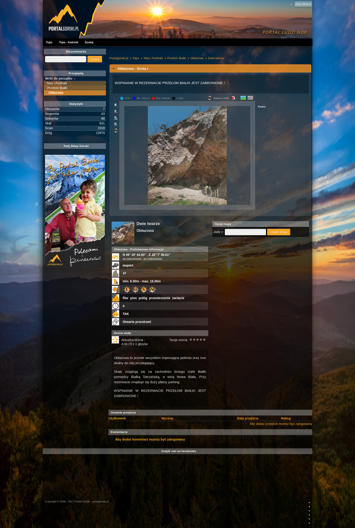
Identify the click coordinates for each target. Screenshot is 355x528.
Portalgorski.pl (119, 58)
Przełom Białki (176, 58)
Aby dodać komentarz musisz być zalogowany (150, 439)
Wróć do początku (58, 78)
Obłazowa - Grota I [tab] (130, 68)
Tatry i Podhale (153, 58)
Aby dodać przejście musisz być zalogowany (281, 424)
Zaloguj (303, 4)
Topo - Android (68, 42)
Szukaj (89, 42)
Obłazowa (197, 58)
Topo (49, 42)
